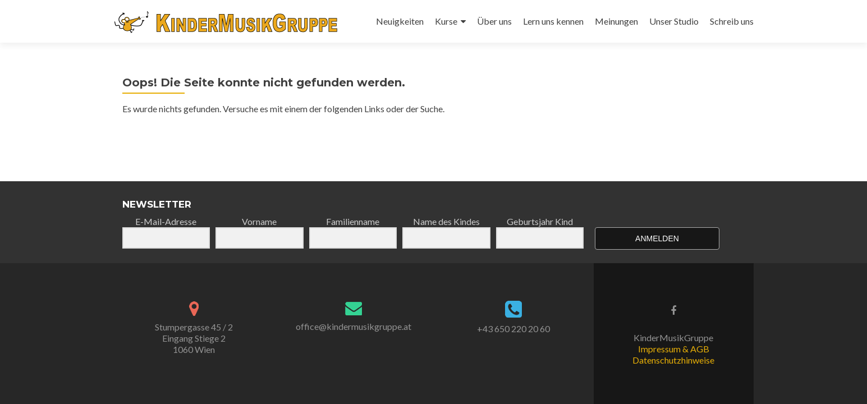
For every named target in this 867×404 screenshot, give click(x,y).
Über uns (494, 21)
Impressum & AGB (673, 348)
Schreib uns (732, 21)
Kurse (446, 21)
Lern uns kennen (553, 21)
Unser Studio (674, 21)
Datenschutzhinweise (673, 360)
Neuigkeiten (400, 21)
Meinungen (616, 21)
